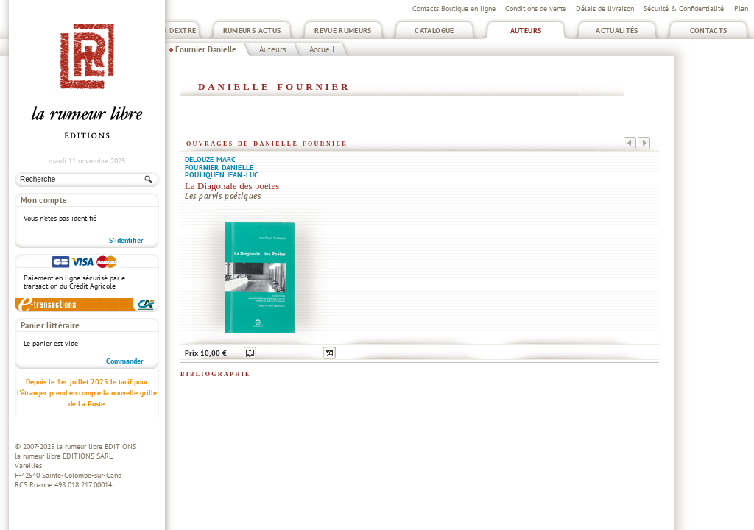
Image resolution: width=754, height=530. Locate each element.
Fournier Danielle (205, 49)
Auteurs (526, 30)
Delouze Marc (210, 159)
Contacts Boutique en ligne (454, 8)
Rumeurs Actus (252, 30)
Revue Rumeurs (343, 30)
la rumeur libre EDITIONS (96, 446)
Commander (125, 361)
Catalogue (434, 30)
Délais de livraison (605, 8)
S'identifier (126, 240)
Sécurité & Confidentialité (684, 8)
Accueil (321, 49)
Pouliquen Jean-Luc (221, 175)
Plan (741, 8)
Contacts (708, 30)
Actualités (617, 30)
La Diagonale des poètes (232, 186)
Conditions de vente (535, 8)
